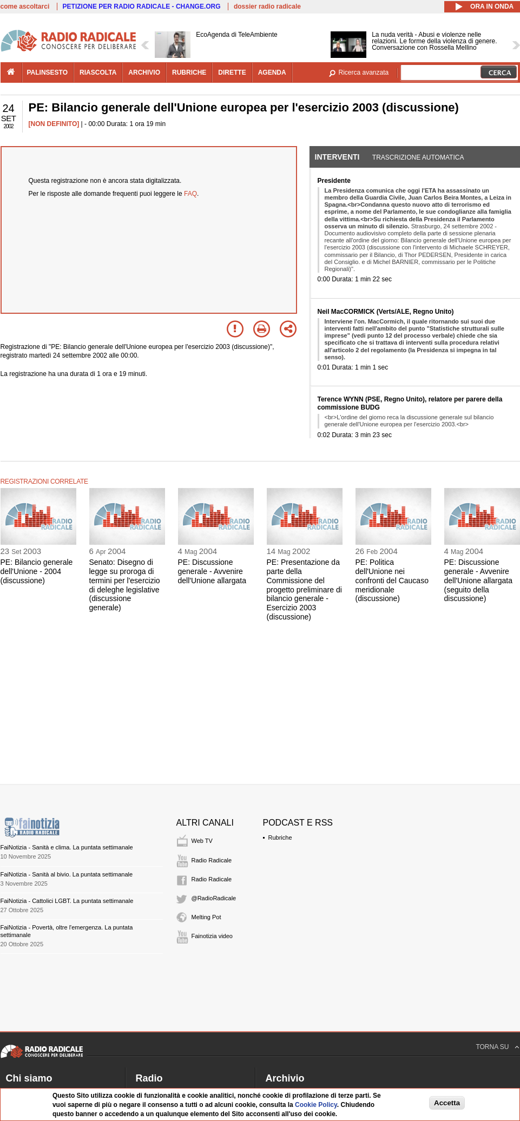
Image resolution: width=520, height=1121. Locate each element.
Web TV (202, 841)
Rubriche (280, 837)
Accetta (447, 1103)
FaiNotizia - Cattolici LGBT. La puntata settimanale (67, 901)
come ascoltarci (25, 6)
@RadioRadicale (214, 898)
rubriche (189, 72)
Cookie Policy (316, 1105)
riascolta (98, 72)
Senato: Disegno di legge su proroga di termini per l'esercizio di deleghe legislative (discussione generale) (124, 585)
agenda (272, 72)
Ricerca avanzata (364, 72)
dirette (232, 72)
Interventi (337, 157)
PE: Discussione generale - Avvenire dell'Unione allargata (212, 571)
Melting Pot (206, 917)
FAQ (190, 193)
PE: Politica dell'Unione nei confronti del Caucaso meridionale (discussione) (392, 580)
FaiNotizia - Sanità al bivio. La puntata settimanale (67, 874)
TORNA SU (492, 1047)
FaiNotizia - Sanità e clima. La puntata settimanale (67, 847)
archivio (144, 72)
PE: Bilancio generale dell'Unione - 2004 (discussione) (37, 571)
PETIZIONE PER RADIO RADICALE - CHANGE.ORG (142, 6)
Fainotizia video (212, 936)
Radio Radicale (212, 860)
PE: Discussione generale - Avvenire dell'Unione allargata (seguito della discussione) (478, 580)
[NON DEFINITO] (54, 124)
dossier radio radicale (267, 6)
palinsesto (47, 72)
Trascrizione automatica (418, 157)
